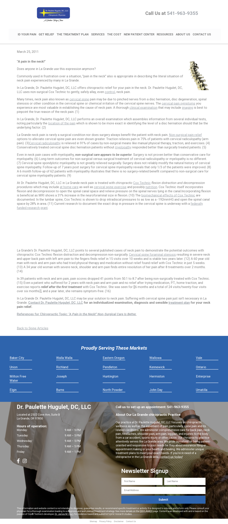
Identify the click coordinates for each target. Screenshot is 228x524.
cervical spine (79, 100)
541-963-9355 (182, 13)
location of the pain (61, 124)
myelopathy (123, 148)
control (110, 92)
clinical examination (143, 108)
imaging (187, 108)
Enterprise (203, 377)
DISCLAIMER (146, 511)
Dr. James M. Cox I (64, 514)
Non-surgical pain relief (185, 135)
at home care (69, 187)
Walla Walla (64, 358)
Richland (62, 368)
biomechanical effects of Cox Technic (168, 196)
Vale (199, 358)
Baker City (17, 358)
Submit (163, 500)
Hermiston (156, 377)
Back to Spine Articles (32, 329)
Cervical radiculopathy (44, 144)
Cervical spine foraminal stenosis (152, 255)
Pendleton (110, 368)
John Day (155, 390)
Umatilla (201, 390)
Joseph (61, 377)
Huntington (110, 377)
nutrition (151, 187)
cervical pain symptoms (178, 104)
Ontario (201, 368)
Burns (60, 390)
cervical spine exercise (110, 187)
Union (13, 368)
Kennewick (157, 368)
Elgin (13, 390)
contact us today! (170, 457)
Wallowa (155, 358)
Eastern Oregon (114, 358)
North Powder (113, 390)
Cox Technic (142, 183)
